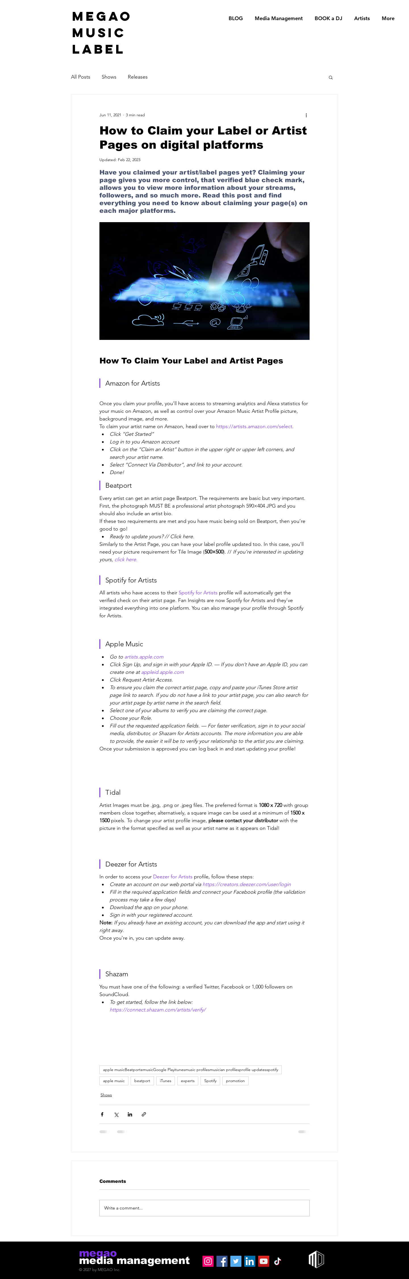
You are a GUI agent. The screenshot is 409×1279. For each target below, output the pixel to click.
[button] (330, 77)
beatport (142, 1080)
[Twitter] (235, 1261)
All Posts (80, 77)
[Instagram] (208, 1261)
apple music (114, 1080)
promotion (235, 1080)
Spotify (210, 1080)
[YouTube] (263, 1261)
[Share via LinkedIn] (130, 1114)
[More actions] (306, 115)
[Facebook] (222, 1261)
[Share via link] (144, 1114)
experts (188, 1080)
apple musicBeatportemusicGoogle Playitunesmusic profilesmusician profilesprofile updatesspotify (190, 1069)
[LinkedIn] (249, 1261)
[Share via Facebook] (102, 1114)
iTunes (165, 1080)
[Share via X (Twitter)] (116, 1114)
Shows (109, 77)
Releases (138, 77)
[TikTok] (277, 1261)
